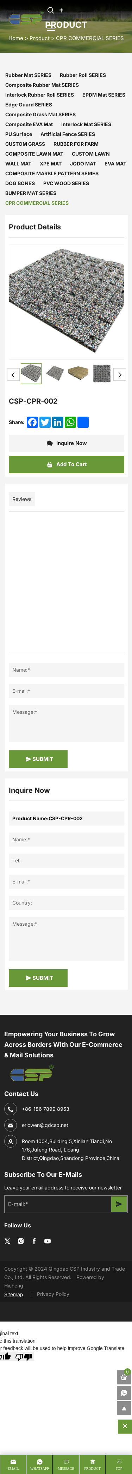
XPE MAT (51, 164)
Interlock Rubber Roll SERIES (39, 95)
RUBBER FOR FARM (76, 144)
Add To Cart (66, 465)
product (92, 1468)
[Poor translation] (23, 1356)
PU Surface (18, 134)
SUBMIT (39, 759)
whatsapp (39, 1468)
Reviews (21, 499)
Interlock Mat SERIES (86, 124)
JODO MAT (83, 164)
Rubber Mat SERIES (28, 75)
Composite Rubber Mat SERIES (42, 85)
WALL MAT (18, 164)
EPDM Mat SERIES (103, 95)
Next (119, 374)
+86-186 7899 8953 (45, 1109)
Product (40, 37)
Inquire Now (66, 443)
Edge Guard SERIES (28, 104)
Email (13, 1468)
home (15, 37)
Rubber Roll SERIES (83, 75)
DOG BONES (20, 183)
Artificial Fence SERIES (67, 134)
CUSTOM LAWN (91, 154)
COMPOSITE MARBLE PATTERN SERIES (52, 173)
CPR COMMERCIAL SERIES (90, 37)
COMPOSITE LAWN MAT (34, 154)
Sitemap (13, 1294)
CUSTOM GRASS (25, 144)
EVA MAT (115, 164)
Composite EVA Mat (29, 124)
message (66, 1468)
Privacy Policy (53, 1294)
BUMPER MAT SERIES (30, 193)
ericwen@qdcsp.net (45, 1125)
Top (119, 1468)
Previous (13, 374)
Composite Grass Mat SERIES (40, 114)
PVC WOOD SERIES (66, 183)
